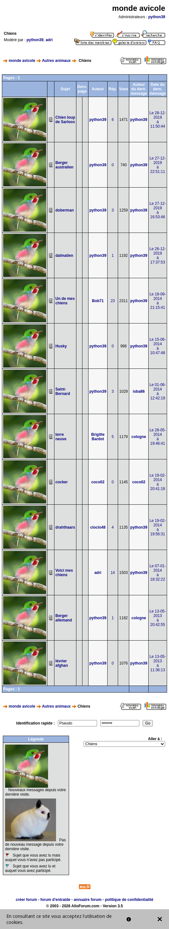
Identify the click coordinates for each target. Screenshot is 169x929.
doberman (64, 210)
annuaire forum (88, 899)
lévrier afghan (61, 663)
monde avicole (22, 60)
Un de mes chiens (65, 300)
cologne (138, 437)
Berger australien (64, 164)
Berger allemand (63, 617)
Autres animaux (56, 60)
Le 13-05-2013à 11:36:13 (158, 663)
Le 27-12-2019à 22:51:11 (158, 165)
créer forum (26, 899)
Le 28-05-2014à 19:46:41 (158, 437)
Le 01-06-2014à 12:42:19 (158, 391)
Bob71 (98, 301)
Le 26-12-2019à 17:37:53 (158, 255)
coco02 (97, 482)
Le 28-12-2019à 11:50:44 (158, 120)
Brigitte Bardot (97, 436)
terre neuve (61, 436)
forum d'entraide (55, 899)
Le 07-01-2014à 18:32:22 (158, 573)
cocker (61, 482)
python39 (156, 17)
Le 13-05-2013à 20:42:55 (158, 618)
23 (112, 301)
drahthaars (65, 527)
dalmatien (64, 255)
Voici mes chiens (64, 572)
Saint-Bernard (62, 391)
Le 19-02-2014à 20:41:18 (158, 482)
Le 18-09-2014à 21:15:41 (158, 301)
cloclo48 (97, 527)
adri (49, 40)
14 (112, 572)
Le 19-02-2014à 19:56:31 (158, 527)
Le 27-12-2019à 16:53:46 (158, 210)
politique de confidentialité (129, 899)
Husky (61, 346)
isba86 (138, 391)
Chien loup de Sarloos (65, 119)
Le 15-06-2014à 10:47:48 (158, 346)
